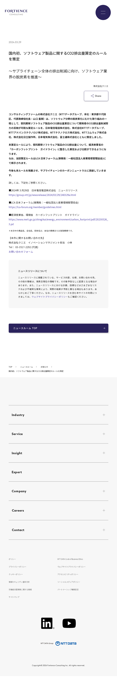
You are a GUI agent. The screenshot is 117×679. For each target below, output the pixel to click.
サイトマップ (14, 599)
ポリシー (12, 561)
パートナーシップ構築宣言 (67, 591)
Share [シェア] (96, 95)
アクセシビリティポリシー (67, 576)
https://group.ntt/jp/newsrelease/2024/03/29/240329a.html (42, 195)
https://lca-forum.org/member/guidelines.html (35, 207)
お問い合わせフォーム (21, 251)
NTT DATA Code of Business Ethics (70, 561)
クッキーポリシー (16, 576)
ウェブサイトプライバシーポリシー (50, 296)
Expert (17, 473)
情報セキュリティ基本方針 (19, 584)
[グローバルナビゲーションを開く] (103, 12)
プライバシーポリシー (17, 568)
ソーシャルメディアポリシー (68, 584)
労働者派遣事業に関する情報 (20, 591)
